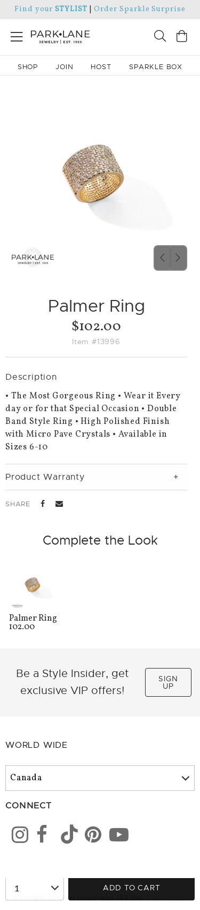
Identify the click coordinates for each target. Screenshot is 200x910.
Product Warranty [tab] (45, 477)
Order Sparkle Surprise (140, 9)
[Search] (160, 37)
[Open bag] (182, 37)
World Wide (36, 745)
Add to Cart (132, 887)
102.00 (34, 623)
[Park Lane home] (50, 35)
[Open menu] (16, 34)
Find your (50, 9)
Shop (28, 66)
